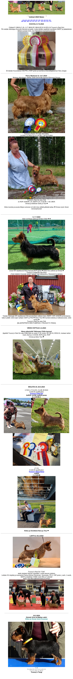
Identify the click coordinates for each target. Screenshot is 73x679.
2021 (28, 21)
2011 (26, 20)
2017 (39, 21)
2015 (45, 21)
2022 (25, 21)
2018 (36, 21)
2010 (29, 20)
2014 (47, 21)
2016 (42, 21)
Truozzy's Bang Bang (36, 472)
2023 (22, 21)
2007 (37, 20)
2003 (47, 20)
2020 (30, 21)
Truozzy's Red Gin (36, 393)
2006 (39, 20)
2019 (33, 21)
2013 (50, 21)
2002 (50, 20)
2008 (34, 20)
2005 (42, 20)
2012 (24, 20)
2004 (45, 20)
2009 (31, 20)
